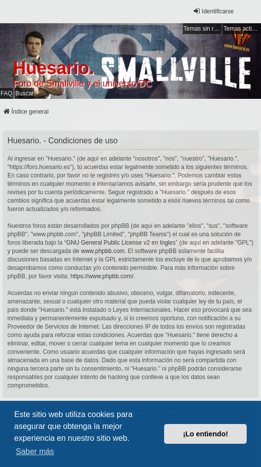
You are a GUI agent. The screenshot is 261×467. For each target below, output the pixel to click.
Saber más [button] (35, 451)
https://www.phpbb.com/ (101, 276)
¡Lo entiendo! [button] (205, 434)
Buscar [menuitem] (24, 93)
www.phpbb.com (103, 251)
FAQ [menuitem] (6, 93)
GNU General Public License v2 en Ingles (120, 242)
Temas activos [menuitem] (242, 28)
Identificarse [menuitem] (213, 11)
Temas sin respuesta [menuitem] (202, 28)
